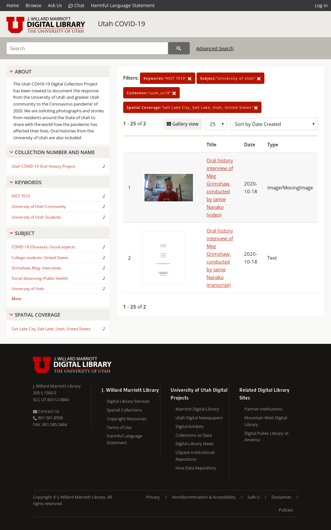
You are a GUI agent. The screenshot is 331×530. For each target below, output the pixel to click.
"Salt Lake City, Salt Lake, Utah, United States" (192, 107)
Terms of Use (119, 427)
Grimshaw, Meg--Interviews (36, 268)
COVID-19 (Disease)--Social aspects (43, 247)
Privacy (153, 497)
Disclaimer (281, 497)
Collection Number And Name (55, 152)
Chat (76, 5)
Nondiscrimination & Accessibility (204, 497)
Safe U (254, 497)
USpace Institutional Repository (195, 455)
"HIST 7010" (168, 78)
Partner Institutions (263, 409)
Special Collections (124, 410)
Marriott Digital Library (197, 409)
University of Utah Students (36, 217)
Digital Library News (195, 443)
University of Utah (28, 288)
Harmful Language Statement (123, 5)
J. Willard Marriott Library (57, 386)
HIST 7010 (21, 196)
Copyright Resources (126, 419)
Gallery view (184, 124)
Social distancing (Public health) (40, 278)
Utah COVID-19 (121, 23)
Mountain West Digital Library (265, 421)
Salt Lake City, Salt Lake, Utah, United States (51, 329)
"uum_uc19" (151, 92)
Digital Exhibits (190, 426)
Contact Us (46, 411)
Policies (286, 510)
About (23, 71)
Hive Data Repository (196, 468)
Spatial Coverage (37, 314)
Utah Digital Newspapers (199, 418)
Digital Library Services (128, 401)
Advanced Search (215, 48)
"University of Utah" (230, 78)
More (16, 298)
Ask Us (55, 5)
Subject (24, 233)
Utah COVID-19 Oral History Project (43, 166)
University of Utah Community (39, 206)
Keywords (28, 182)
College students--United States (40, 257)
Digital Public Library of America (266, 436)
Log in (321, 5)
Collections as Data (194, 435)
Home (12, 5)
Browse (33, 5)
